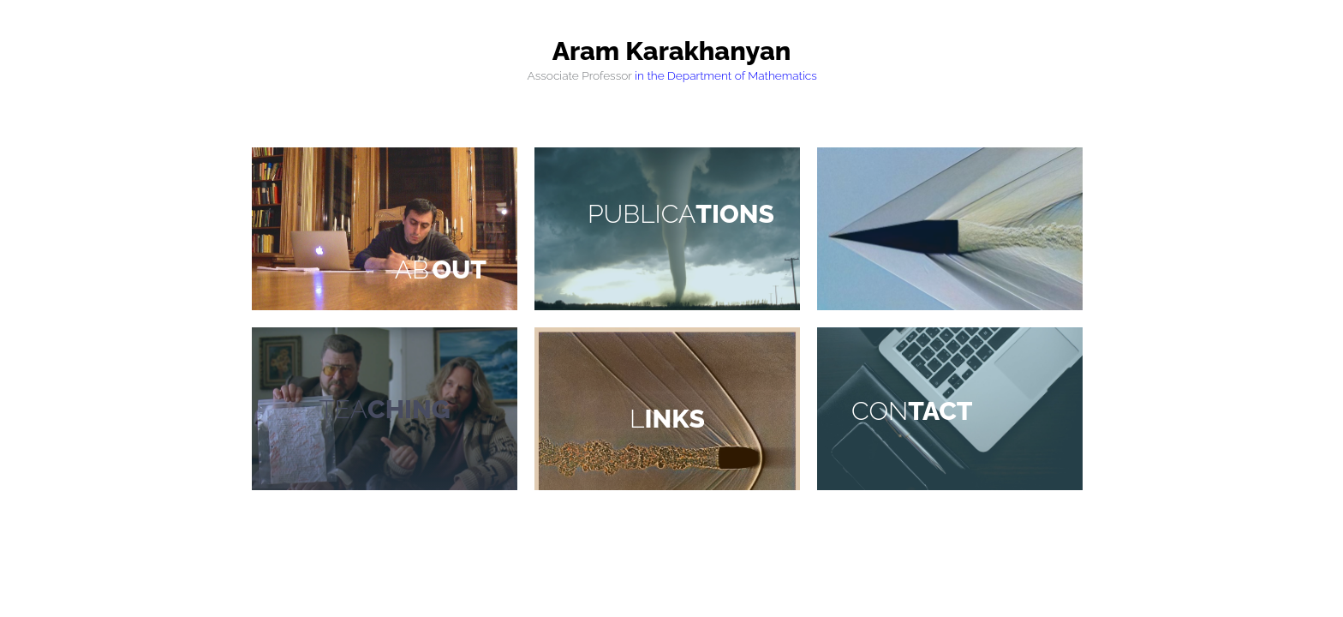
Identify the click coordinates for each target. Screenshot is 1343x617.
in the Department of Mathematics (726, 75)
